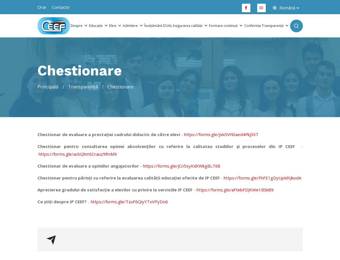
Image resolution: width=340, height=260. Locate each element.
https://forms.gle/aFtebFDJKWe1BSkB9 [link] (235, 190)
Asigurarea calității (190, 26)
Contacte (60, 7)
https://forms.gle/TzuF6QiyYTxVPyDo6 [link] (129, 201)
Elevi (115, 26)
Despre (79, 26)
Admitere (133, 26)
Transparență (276, 26)
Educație (99, 26)
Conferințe (252, 26)
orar (42, 7)
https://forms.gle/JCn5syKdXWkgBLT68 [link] (181, 166)
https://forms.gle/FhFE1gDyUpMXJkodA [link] (262, 178)
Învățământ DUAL (158, 26)
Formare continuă (226, 26)
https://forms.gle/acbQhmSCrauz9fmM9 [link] (78, 154)
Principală (47, 87)
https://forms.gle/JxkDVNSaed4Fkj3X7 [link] (221, 134)
